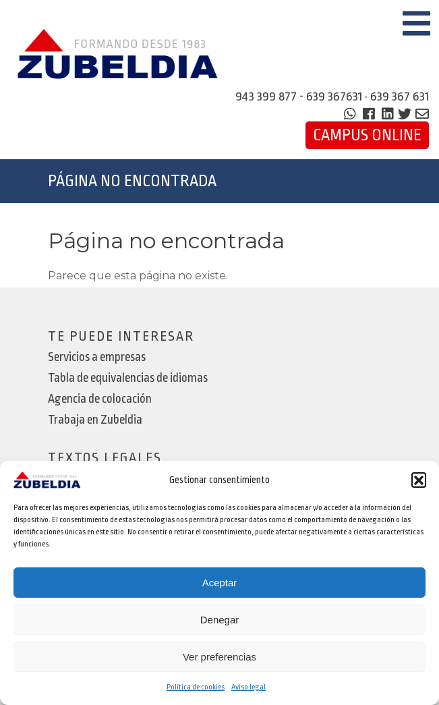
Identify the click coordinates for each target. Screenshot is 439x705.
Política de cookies (196, 687)
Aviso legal (248, 687)
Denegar (219, 619)
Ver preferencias (219, 656)
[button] (419, 479)
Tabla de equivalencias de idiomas (128, 378)
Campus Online (367, 135)
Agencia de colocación (100, 399)
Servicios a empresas (97, 357)
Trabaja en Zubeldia (95, 420)
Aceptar (219, 582)
